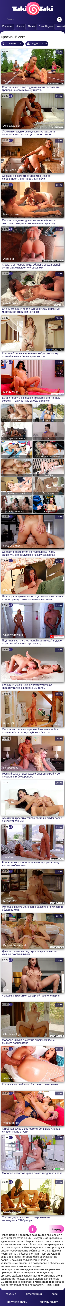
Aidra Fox (8, 258)
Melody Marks (11, 214)
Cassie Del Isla (12, 1211)
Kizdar (7, 812)
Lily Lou (7, 1167)
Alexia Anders (11, 1078)
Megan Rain (10, 901)
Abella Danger (11, 125)
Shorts (31, 26)
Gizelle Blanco (11, 303)
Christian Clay (11, 1034)
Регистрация (34, 1294)
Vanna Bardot (11, 1122)
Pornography (10, 768)
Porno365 (9, 723)
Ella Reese (9, 170)
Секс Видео (46, 26)
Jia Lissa (8, 856)
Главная (7, 26)
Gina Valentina (11, 546)
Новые (20, 26)
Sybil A (7, 989)
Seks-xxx (8, 81)
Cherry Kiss (10, 679)
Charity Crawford (13, 634)
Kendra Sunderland (14, 945)
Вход (54, 1294)
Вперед (56, 1229)
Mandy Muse (10, 392)
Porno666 (9, 347)
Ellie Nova (9, 590)
